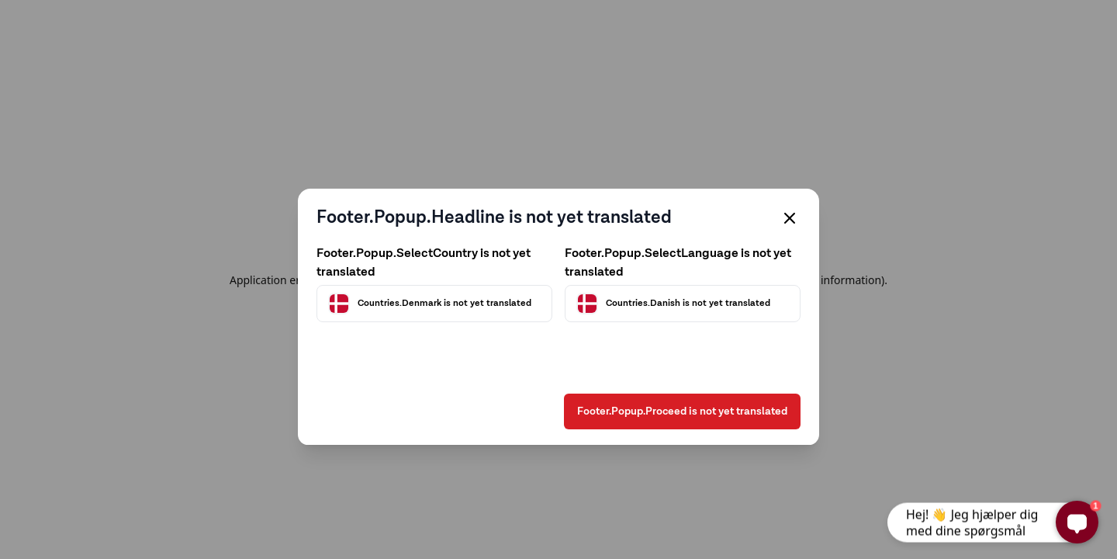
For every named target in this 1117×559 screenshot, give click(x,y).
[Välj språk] (683, 276)
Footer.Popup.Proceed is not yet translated (682, 435)
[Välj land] (434, 276)
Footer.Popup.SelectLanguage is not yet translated (678, 236)
